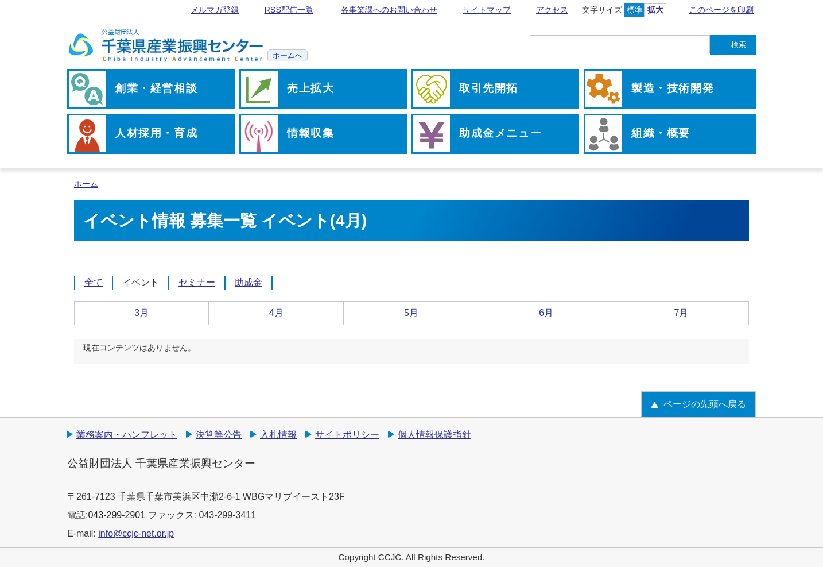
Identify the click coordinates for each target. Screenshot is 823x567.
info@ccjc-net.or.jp (136, 533)
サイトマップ (487, 9)
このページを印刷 (721, 9)
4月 (276, 313)
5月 (411, 313)
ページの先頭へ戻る (704, 404)
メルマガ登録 (215, 9)
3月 (141, 313)
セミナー (196, 282)
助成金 (248, 282)
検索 (738, 44)
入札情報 (278, 434)
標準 (635, 9)
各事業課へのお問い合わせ (389, 9)
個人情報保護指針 (434, 434)
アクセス (552, 9)
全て (93, 282)
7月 (681, 313)
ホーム (86, 184)
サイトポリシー (347, 434)
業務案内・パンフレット (126, 434)
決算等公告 (219, 434)
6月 (546, 313)
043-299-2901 (116, 515)
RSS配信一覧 (288, 9)
